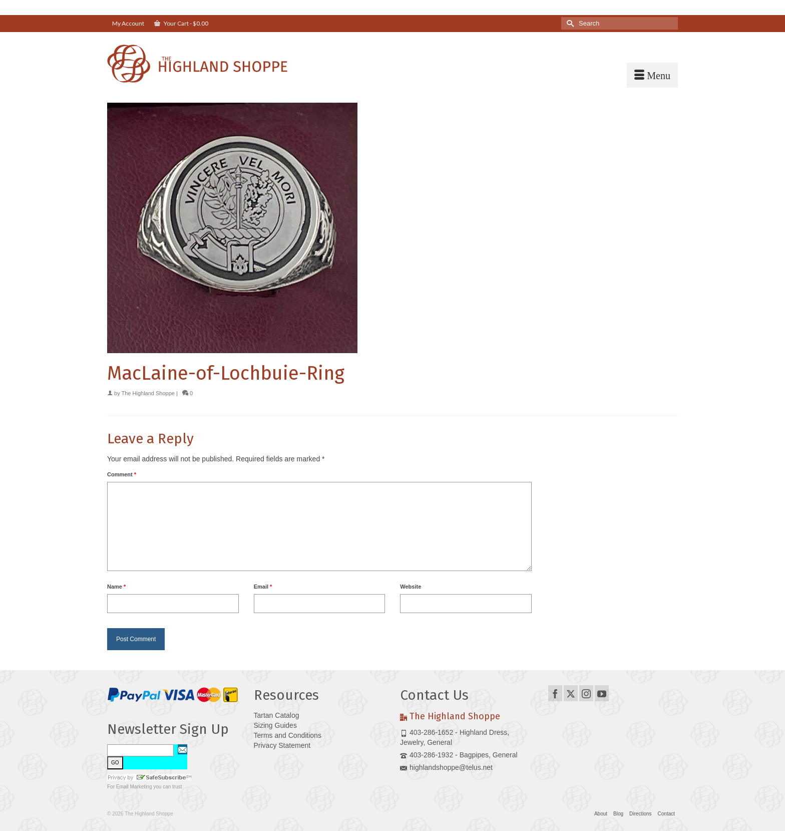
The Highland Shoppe (148, 393)
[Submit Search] (568, 23)
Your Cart (181, 23)
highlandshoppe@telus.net (446, 767)
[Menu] (652, 75)
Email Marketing (134, 786)
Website (410, 587)
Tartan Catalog (276, 715)
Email (263, 587)
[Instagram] (586, 693)
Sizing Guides (275, 725)
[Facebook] (555, 693)
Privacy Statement (282, 745)
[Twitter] (571, 693)
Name (116, 587)
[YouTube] (602, 693)
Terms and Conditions (287, 735)
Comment (121, 474)
